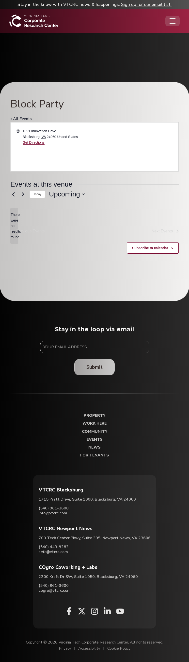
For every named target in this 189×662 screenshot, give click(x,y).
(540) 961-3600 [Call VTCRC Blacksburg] (54, 508)
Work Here (94, 423)
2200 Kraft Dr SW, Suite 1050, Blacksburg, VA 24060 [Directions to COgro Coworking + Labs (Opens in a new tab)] (88, 576)
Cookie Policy (118, 648)
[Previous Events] (13, 194)
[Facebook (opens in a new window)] (69, 611)
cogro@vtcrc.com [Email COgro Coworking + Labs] (55, 590)
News (94, 447)
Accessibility (89, 648)
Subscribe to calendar (150, 248)
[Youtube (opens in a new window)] (120, 611)
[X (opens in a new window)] (81, 611)
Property (94, 415)
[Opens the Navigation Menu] (172, 21)
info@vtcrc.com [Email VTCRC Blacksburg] (53, 513)
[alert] (14, 226)
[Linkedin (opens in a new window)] (107, 611)
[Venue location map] (136, 146)
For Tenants (94, 455)
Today (37, 194)
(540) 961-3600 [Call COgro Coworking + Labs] (54, 585)
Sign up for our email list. (146, 4)
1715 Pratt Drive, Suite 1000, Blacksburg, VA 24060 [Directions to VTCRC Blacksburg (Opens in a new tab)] (87, 499)
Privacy (65, 648)
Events (95, 439)
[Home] (33, 21)
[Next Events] (23, 194)
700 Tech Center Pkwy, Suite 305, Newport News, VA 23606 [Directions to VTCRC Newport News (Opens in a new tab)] (95, 538)
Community (94, 431)
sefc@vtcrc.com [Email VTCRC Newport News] (53, 551)
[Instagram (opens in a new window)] (94, 611)
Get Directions (34, 142)
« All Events (21, 119)
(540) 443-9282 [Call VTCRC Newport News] (54, 546)
